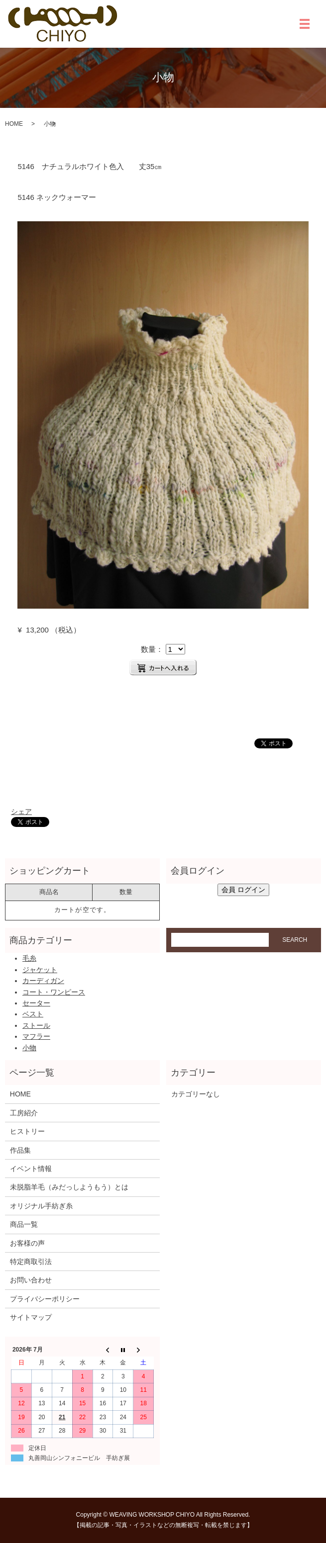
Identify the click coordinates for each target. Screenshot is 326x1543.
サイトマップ (31, 1317)
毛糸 (29, 958)
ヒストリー (27, 1131)
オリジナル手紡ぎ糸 (41, 1206)
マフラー (36, 1036)
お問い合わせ (31, 1280)
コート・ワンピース (53, 992)
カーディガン (43, 981)
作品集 (20, 1150)
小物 (29, 1048)
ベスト (32, 1014)
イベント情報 (31, 1169)
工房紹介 (24, 1113)
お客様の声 (27, 1243)
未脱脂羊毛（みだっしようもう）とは (69, 1187)
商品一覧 (24, 1224)
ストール (36, 1025)
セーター (36, 1003)
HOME (14, 123)
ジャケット (39, 970)
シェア (21, 812)
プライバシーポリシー (45, 1299)
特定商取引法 (31, 1262)
